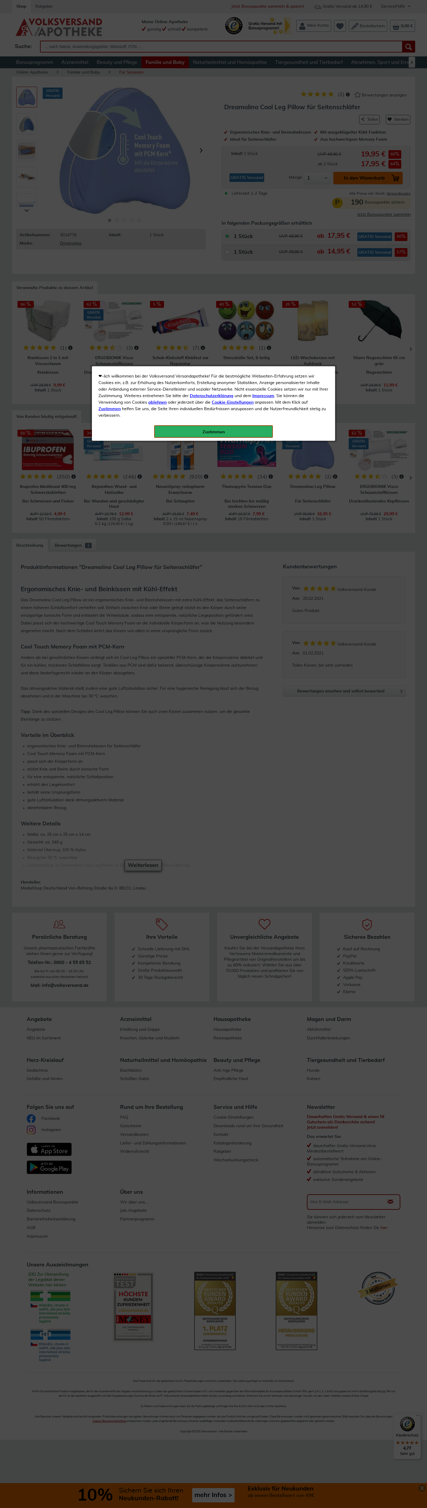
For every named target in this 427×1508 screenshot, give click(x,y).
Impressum (263, 133)
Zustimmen (109, 146)
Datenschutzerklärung (211, 133)
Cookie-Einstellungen (233, 140)
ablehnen (157, 140)
